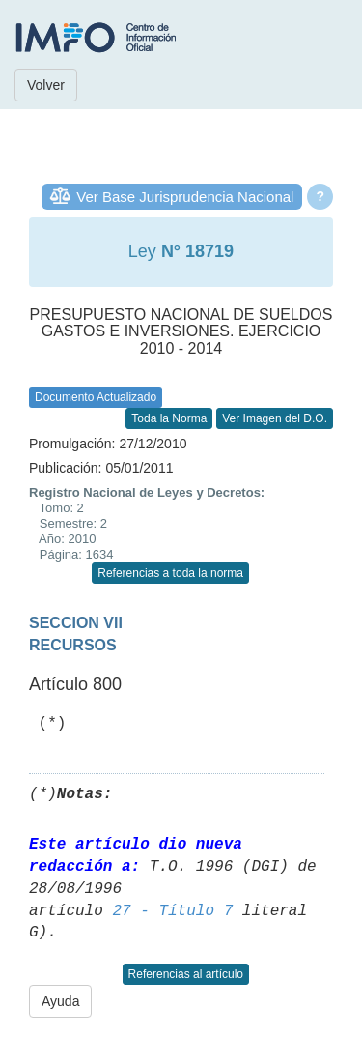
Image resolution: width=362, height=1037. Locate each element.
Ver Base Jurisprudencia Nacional (184, 196)
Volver (46, 85)
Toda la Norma (169, 418)
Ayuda (60, 1001)
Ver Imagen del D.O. (274, 418)
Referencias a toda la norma (170, 573)
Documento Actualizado (95, 397)
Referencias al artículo (185, 974)
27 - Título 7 (172, 911)
